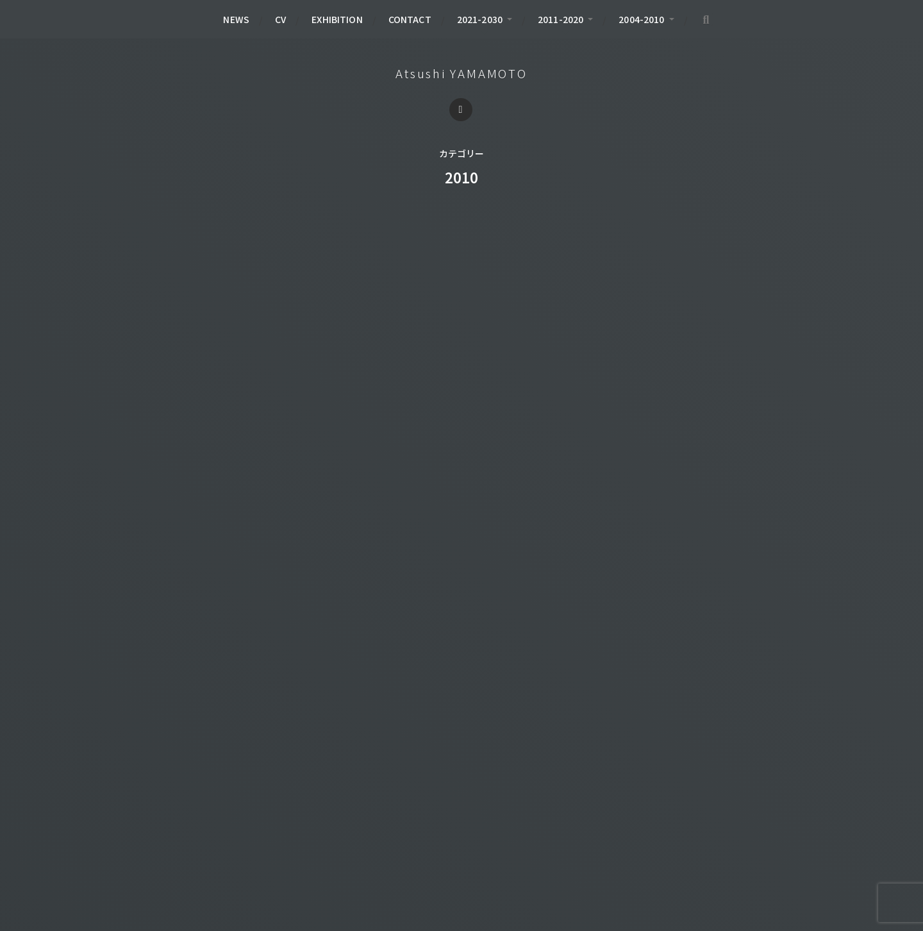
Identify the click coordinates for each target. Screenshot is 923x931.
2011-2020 (560, 19)
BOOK (155, 818)
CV (280, 19)
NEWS (236, 19)
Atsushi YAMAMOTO (461, 73)
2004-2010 (641, 19)
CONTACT (409, 19)
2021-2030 (480, 19)
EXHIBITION (337, 19)
